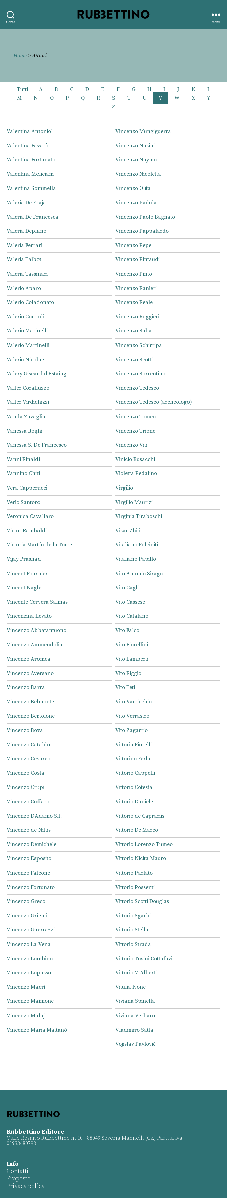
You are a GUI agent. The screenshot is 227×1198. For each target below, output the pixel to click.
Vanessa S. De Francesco (37, 445)
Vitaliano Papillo (135, 559)
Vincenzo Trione (135, 431)
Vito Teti (125, 687)
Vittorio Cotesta (133, 787)
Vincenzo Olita (133, 188)
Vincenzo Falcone (28, 873)
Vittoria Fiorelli (133, 744)
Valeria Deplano (26, 231)
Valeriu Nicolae (25, 359)
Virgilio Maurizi (134, 502)
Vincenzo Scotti (134, 359)
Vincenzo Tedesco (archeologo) (153, 402)
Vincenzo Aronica (28, 659)
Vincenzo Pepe (133, 245)
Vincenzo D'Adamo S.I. (34, 816)
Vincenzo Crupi (25, 787)
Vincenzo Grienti (27, 915)
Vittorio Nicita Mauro (140, 858)
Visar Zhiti (127, 530)
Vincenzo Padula (136, 202)
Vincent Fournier (27, 573)
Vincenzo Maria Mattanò (37, 1030)
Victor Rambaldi (27, 530)
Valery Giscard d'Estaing (36, 373)
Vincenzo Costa (25, 773)
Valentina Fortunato (31, 159)
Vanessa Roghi (24, 431)
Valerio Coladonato (30, 302)
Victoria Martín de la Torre (39, 544)
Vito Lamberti (131, 659)
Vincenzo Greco (26, 901)
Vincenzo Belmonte (30, 701)
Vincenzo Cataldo (28, 744)
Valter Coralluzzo (28, 388)
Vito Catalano (131, 616)
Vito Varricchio (133, 701)
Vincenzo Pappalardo (142, 231)
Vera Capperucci (27, 487)
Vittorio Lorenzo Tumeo (144, 844)
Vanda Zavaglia (26, 416)
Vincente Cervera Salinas (37, 602)
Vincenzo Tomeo (135, 416)
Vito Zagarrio (131, 730)
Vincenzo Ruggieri (137, 316)
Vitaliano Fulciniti (136, 544)
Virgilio (124, 487)
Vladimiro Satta (134, 1030)
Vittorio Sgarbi (133, 915)
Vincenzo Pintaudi (137, 259)
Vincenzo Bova (25, 730)
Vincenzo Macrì (26, 987)
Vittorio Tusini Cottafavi (143, 958)
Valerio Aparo (24, 288)
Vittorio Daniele (134, 801)
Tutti (22, 89)
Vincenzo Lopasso (29, 972)
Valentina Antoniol (30, 131)
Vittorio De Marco (136, 830)
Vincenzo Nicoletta (138, 174)
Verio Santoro (23, 502)
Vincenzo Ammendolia (34, 644)
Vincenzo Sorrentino (140, 373)
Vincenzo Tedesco (137, 388)
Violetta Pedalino (136, 473)
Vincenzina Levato (29, 616)
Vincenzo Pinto (133, 274)
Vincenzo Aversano (30, 673)
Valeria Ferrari (24, 245)
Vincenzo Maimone (30, 1001)
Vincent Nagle (24, 587)
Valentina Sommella (31, 188)
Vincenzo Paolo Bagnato (145, 217)
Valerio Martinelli (28, 345)
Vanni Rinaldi (23, 459)
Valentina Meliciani (30, 174)
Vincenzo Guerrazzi (31, 929)
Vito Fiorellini (131, 644)
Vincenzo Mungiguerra (143, 131)
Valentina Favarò (27, 145)
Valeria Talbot (24, 259)
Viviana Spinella (135, 1001)
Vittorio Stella (131, 929)
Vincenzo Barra (26, 687)
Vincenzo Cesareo (28, 758)
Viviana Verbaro (135, 1015)
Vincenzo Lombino (30, 958)
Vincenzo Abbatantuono (36, 630)
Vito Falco (127, 630)
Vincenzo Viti (131, 445)
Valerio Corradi (25, 316)
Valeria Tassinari (27, 274)
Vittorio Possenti (135, 887)
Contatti (18, 1171)
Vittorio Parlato (134, 873)
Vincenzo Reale (134, 302)
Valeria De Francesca (32, 217)
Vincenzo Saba (133, 330)
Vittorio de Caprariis (139, 816)
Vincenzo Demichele (31, 844)
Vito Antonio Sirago (139, 573)
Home (20, 55)
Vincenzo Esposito (29, 858)
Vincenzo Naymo (136, 159)
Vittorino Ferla (132, 758)
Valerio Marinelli (27, 330)
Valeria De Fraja (26, 202)
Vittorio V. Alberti (136, 972)
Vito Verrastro (132, 716)
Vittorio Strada (133, 944)
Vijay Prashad (24, 559)
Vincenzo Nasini (135, 145)
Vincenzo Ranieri (136, 288)
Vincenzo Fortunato (31, 887)
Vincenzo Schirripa (138, 345)
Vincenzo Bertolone (31, 716)
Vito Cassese (130, 602)
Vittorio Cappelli (135, 773)
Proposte (18, 1178)
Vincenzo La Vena (29, 944)
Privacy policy (26, 1186)
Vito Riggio (128, 673)
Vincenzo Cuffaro (28, 801)
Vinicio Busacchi (135, 459)
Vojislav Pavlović (135, 1044)
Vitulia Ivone (130, 987)
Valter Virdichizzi (28, 402)
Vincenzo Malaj (26, 1015)
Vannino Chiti (23, 473)
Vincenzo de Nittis (29, 830)
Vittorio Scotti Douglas (142, 901)
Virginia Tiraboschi (138, 516)
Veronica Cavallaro (30, 516)
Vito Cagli (127, 587)
